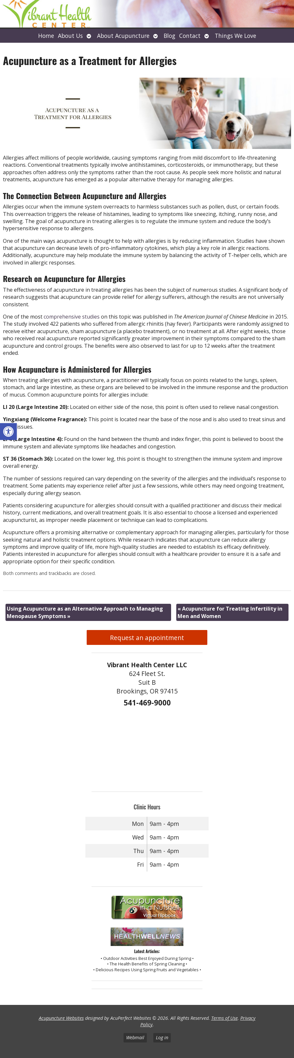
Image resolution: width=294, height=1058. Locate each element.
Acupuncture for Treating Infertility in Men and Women (230, 612)
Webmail (135, 1037)
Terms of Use (224, 1018)
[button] (8, 431)
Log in (162, 1037)
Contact (190, 35)
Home (46, 35)
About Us (70, 35)
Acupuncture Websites (61, 1018)
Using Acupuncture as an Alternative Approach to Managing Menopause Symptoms (85, 612)
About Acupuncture (123, 35)
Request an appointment (147, 637)
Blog (169, 35)
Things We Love (235, 35)
